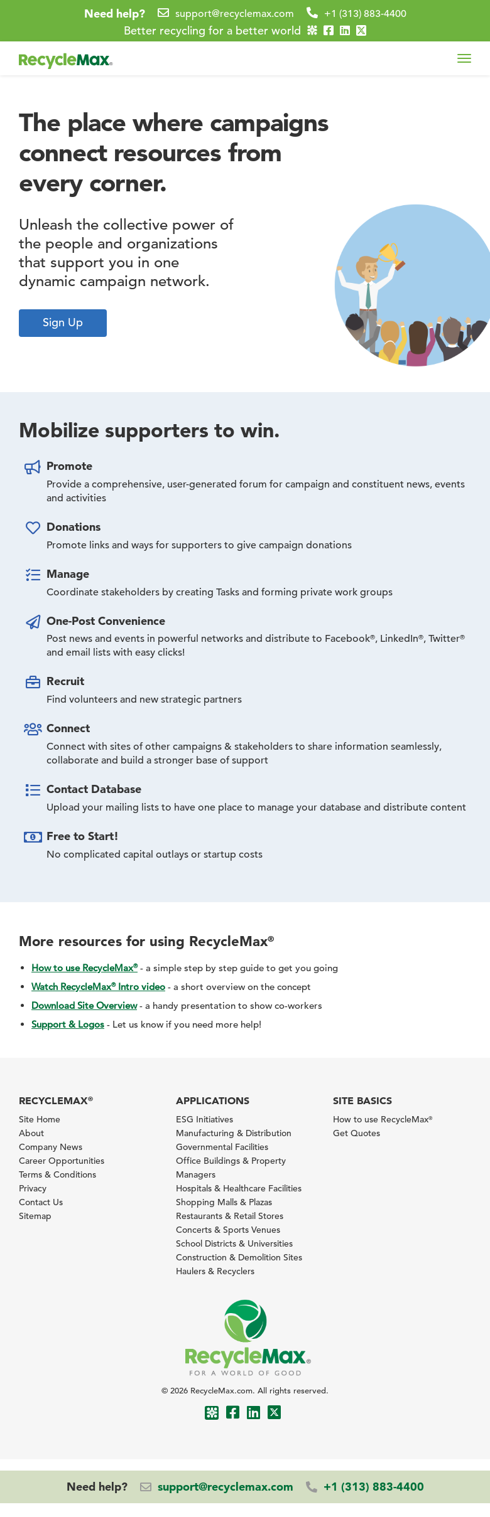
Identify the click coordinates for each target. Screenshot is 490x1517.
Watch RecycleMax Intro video (98, 987)
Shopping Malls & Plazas (224, 1202)
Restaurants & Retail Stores (229, 1216)
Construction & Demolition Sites (239, 1257)
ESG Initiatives (204, 1119)
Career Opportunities (61, 1160)
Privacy (32, 1188)
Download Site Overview (84, 1005)
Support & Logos (67, 1024)
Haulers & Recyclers (215, 1271)
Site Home (39, 1119)
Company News (50, 1146)
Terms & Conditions (57, 1174)
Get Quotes (356, 1133)
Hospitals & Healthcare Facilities (239, 1188)
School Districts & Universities (234, 1243)
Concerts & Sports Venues (228, 1229)
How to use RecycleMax (84, 968)
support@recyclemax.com (234, 14)
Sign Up (63, 322)
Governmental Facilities (222, 1146)
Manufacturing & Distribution (233, 1133)
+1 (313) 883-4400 (365, 14)
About (31, 1133)
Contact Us (41, 1202)
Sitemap (35, 1216)
